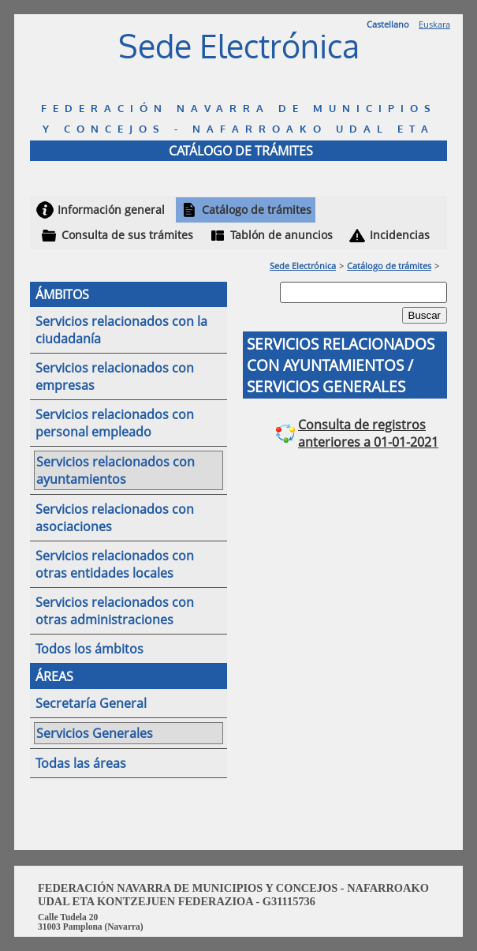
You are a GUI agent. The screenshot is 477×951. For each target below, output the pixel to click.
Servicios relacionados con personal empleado (114, 423)
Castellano (388, 24)
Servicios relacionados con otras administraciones (114, 610)
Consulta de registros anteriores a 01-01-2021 (368, 433)
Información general (111, 209)
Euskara (434, 24)
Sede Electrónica (303, 265)
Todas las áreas (80, 763)
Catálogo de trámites (256, 209)
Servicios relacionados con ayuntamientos (115, 470)
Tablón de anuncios (281, 234)
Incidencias (400, 234)
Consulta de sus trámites (127, 234)
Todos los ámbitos (89, 648)
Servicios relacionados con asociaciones (114, 517)
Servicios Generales (94, 733)
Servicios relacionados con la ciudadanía (121, 330)
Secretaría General (91, 703)
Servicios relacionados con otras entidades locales (114, 564)
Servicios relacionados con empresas (114, 376)
